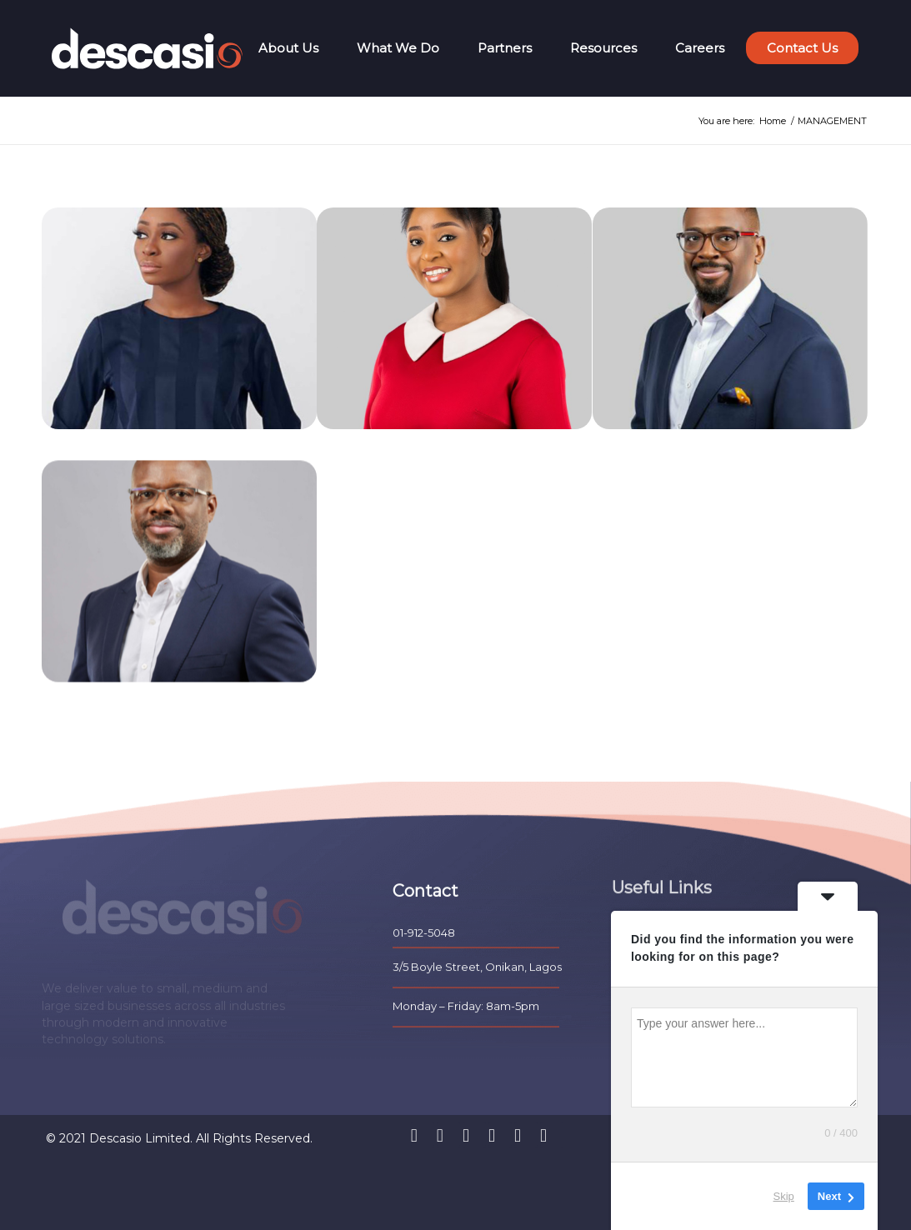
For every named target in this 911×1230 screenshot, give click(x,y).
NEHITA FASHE (374, 444)
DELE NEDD (89, 712)
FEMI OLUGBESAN (661, 444)
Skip (783, 1196)
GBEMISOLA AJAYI (109, 444)
